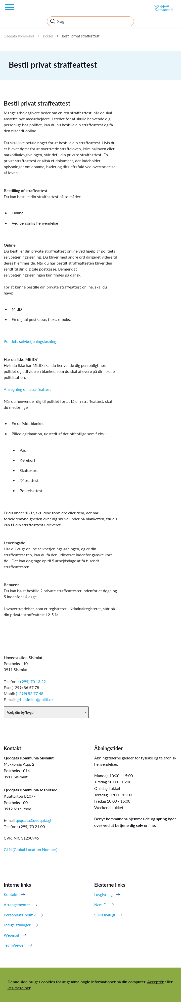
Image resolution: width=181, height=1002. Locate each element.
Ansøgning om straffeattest (27, 389)
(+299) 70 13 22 (32, 681)
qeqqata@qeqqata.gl (33, 820)
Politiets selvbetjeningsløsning (30, 341)
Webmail (11, 935)
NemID (100, 904)
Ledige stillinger (17, 924)
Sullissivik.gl (104, 914)
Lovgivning (103, 894)
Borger (48, 36)
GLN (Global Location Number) (30, 849)
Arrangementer (17, 904)
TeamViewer (14, 945)
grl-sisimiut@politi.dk (35, 699)
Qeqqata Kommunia (19, 36)
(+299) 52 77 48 (29, 693)
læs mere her (18, 987)
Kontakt (11, 894)
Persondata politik (20, 914)
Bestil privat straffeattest (80, 36)
